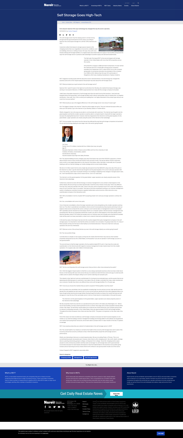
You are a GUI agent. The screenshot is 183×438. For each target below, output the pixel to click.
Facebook (45, 407)
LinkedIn (50, 407)
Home (63, 22)
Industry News (117, 5)
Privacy (84, 406)
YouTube (59, 407)
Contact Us (85, 414)
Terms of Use (86, 411)
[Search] (138, 3)
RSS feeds (85, 404)
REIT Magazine (77, 22)
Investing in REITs (96, 5)
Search (84, 401)
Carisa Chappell (72, 31)
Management (78, 357)
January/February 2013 (86, 22)
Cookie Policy (86, 409)
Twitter (54, 407)
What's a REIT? (84, 5)
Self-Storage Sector (91, 357)
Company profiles (66, 357)
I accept (161, 433)
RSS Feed (63, 407)
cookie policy (45, 433)
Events (126, 5)
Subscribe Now (116, 394)
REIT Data (107, 5)
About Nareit (135, 5)
